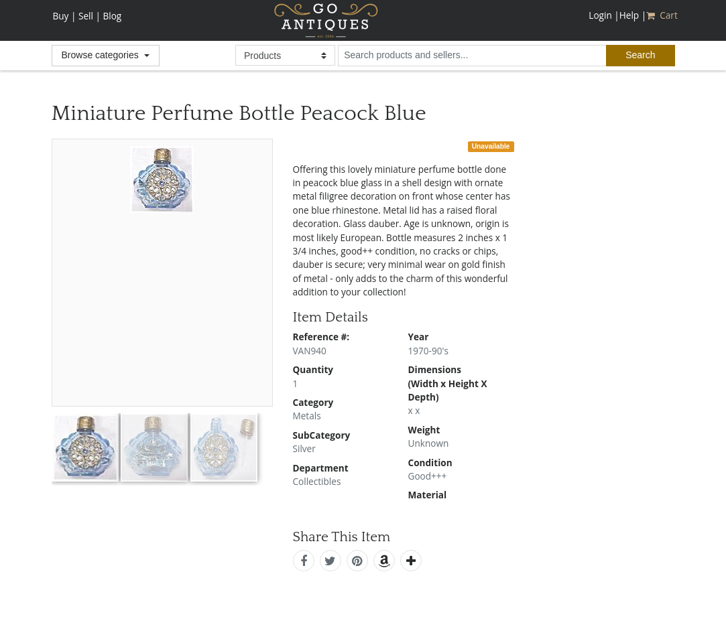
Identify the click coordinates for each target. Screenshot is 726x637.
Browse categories (101, 55)
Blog (112, 15)
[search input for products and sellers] (472, 55)
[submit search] (640, 55)
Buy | (64, 15)
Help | (632, 15)
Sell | (89, 15)
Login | (604, 15)
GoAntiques (326, 20)
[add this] (411, 561)
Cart (663, 15)
